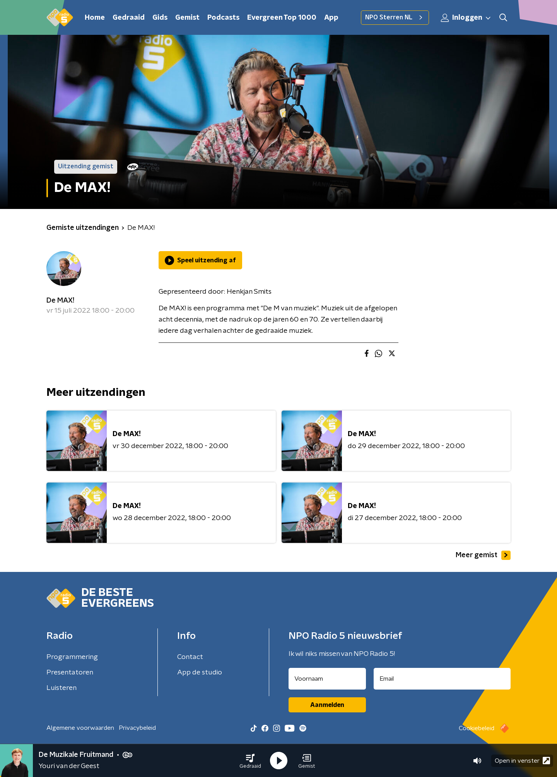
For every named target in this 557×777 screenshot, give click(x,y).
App (331, 17)
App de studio (199, 672)
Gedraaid (129, 17)
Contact (190, 657)
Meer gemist (483, 555)
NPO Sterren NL (395, 17)
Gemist (187, 17)
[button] (250, 760)
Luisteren (61, 688)
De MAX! (60, 300)
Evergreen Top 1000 (281, 17)
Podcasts (223, 17)
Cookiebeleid (476, 728)
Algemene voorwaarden (80, 728)
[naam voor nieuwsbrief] (327, 679)
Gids (159, 17)
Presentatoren (69, 672)
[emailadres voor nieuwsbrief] (442, 679)
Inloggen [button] (466, 18)
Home (95, 17)
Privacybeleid (137, 728)
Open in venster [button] (522, 760)
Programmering (72, 657)
